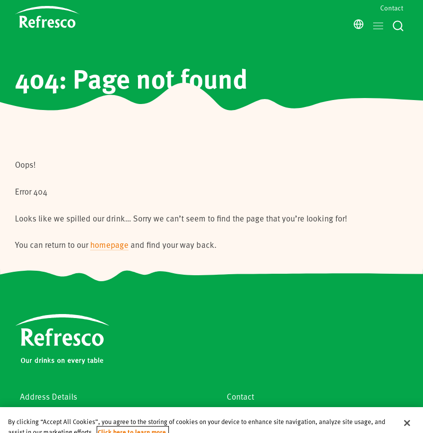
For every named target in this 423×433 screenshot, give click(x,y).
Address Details (48, 396)
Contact (391, 7)
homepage (109, 244)
